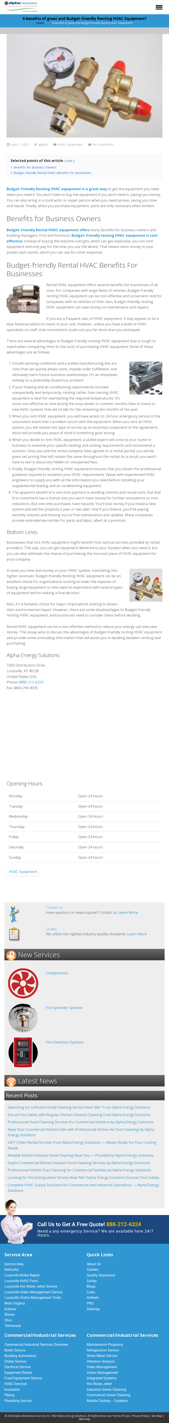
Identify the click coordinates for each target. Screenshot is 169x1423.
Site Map (157, 1416)
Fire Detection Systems (65, 1042)
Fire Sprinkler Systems (64, 1007)
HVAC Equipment (23, 871)
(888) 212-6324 (31, 682)
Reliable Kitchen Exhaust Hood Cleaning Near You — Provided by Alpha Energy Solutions (81, 1155)
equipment (153, 632)
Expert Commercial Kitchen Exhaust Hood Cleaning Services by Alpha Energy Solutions (79, 1162)
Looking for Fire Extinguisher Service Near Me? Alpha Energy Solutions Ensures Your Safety (83, 1177)
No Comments (103, 144)
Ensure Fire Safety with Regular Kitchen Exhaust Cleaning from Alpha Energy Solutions (79, 1114)
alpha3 (43, 144)
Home (40, 23)
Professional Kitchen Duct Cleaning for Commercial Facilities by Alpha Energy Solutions (79, 1170)
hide (70, 161)
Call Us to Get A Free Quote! (89, 1224)
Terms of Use (120, 1416)
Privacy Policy (140, 1416)
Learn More (128, 912)
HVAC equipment (70, 144)
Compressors (57, 973)
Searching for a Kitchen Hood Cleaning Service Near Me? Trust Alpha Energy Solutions (79, 1107)
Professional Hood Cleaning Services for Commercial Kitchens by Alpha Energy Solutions (81, 1122)
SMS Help (84, 1419)
